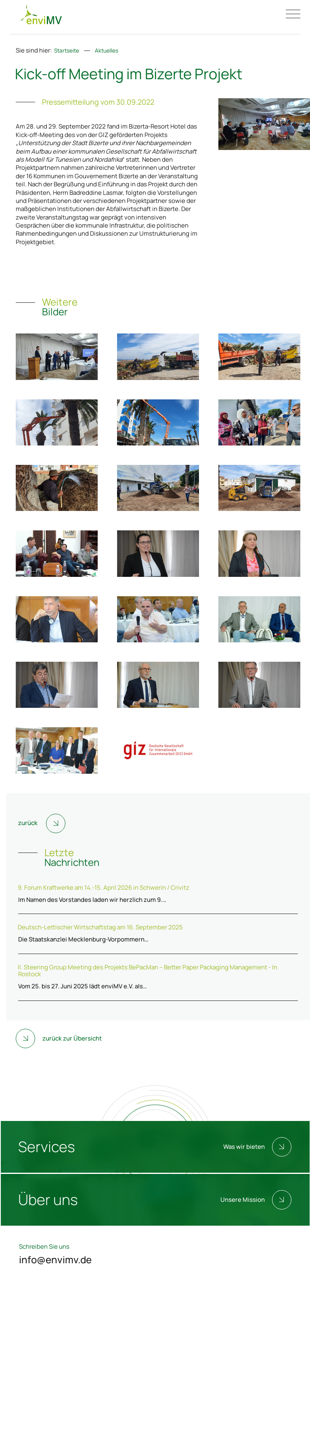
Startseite (66, 50)
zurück (41, 823)
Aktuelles (106, 50)
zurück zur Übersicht (59, 1038)
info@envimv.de (55, 1260)
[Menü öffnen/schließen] (293, 14)
